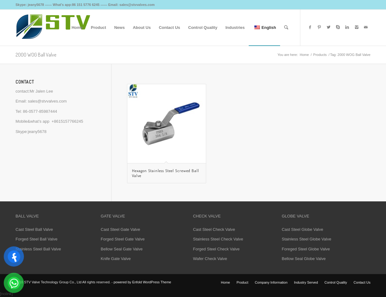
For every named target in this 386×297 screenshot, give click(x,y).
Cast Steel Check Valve (214, 229)
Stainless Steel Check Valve (218, 239)
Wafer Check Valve (210, 258)
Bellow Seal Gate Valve (122, 249)
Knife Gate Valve (116, 258)
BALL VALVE (27, 216)
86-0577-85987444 (40, 111)
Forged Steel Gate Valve (122, 239)
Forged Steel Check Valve (216, 249)
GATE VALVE (113, 216)
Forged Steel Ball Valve (36, 239)
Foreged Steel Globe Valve (306, 249)
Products (320, 55)
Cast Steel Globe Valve (302, 229)
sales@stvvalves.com (47, 101)
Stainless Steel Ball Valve (38, 249)
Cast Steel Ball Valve (34, 229)
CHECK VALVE (206, 216)
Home (304, 55)
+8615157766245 (67, 121)
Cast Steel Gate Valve (120, 229)
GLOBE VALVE (295, 216)
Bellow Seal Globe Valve (303, 258)
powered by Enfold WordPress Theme (142, 282)
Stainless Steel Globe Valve (306, 239)
